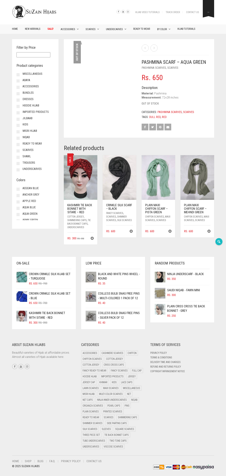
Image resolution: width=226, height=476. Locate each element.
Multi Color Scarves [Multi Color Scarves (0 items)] (111, 394)
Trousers (29, 162)
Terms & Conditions (161, 357)
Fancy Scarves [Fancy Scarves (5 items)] (119, 370)
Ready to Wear (141, 28)
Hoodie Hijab (31, 105)
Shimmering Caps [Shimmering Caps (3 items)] (127, 417)
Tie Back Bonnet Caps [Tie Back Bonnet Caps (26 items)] (116, 434)
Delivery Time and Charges (165, 362)
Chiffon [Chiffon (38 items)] (132, 353)
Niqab (26, 137)
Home (15, 28)
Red (164, 117)
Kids (25, 124)
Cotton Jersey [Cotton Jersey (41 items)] (114, 358)
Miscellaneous (32, 73)
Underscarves (114, 29)
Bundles (28, 92)
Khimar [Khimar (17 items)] (103, 382)
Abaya (26, 80)
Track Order (173, 12)
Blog (40, 461)
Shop (28, 461)
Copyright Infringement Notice (167, 371)
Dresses (28, 99)
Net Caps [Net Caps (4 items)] (88, 399)
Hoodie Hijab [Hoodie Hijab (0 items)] (90, 376)
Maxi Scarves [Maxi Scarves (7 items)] (111, 388)
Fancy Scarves (114, 213)
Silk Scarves (124, 220)
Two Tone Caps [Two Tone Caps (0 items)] (118, 440)
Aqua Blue (29, 207)
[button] (92, 238)
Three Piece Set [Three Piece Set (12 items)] (91, 434)
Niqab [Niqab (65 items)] (134, 399)
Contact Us (192, 12)
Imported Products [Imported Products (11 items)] (112, 376)
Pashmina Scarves (154, 67)
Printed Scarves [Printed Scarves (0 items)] (112, 411)
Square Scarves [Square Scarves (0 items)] (124, 429)
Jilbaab (27, 118)
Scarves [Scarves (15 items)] (108, 417)
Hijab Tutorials (186, 28)
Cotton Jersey (75, 216)
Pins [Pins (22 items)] (127, 405)
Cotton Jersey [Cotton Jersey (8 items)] (91, 364)
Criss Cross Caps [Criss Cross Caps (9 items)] (114, 364)
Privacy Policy (158, 352)
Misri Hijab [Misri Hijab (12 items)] (89, 394)
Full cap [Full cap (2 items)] (137, 370)
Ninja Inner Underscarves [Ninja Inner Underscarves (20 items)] (112, 399)
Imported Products (36, 112)
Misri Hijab (30, 131)
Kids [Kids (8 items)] (114, 382)
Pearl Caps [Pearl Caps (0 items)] (113, 405)
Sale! (51, 28)
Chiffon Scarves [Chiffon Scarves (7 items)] (92, 358)
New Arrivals (32, 28)
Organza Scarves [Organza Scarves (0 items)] (93, 405)
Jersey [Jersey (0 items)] (132, 376)
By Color (162, 29)
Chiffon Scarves (154, 216)
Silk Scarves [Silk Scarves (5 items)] (90, 429)
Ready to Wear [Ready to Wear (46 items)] (91, 417)
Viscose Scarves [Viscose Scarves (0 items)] (113, 446)
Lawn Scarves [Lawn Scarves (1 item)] (91, 388)
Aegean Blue (31, 188)
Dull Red (155, 117)
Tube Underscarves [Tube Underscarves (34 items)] (94, 440)
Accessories (68, 29)
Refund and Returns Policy (165, 366)
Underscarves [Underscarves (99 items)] (91, 446)
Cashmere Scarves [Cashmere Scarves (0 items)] (112, 353)
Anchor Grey (31, 194)
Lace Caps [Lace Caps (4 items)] (126, 382)
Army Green (30, 220)
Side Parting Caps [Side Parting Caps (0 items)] (117, 423)
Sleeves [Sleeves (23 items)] (106, 429)
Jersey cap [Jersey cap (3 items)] (89, 382)
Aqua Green (30, 213)
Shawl (27, 156)
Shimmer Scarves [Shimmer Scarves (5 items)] (92, 423)
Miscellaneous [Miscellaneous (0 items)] (131, 388)
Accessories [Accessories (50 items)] (90, 353)
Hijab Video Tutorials (147, 12)
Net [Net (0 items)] (129, 394)
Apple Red (29, 201)
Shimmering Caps (77, 220)
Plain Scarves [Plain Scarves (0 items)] (91, 411)
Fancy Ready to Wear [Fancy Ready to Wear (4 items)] (94, 370)
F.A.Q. (52, 461)
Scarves (91, 29)
